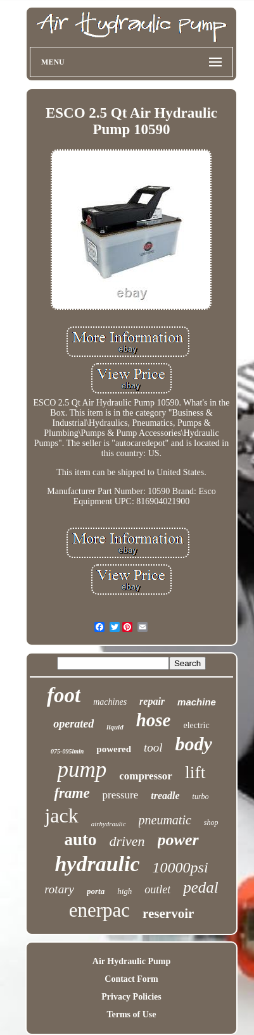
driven (126, 841)
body (193, 743)
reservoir (168, 913)
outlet (157, 889)
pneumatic (165, 820)
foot (63, 695)
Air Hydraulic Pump (131, 961)
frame (71, 793)
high (124, 891)
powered (113, 749)
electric (196, 725)
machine (196, 702)
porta (96, 891)
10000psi (180, 867)
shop (211, 822)
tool (153, 747)
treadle (165, 795)
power (178, 840)
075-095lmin (67, 751)
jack (61, 815)
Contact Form (131, 979)
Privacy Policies (131, 996)
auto (80, 839)
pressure (121, 795)
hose (153, 720)
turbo (201, 796)
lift (195, 772)
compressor (145, 776)
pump (81, 769)
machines (110, 702)
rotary (59, 889)
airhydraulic (108, 823)
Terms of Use (131, 1014)
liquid (114, 727)
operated (73, 723)
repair (152, 701)
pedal (201, 887)
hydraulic (96, 864)
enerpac (99, 910)
